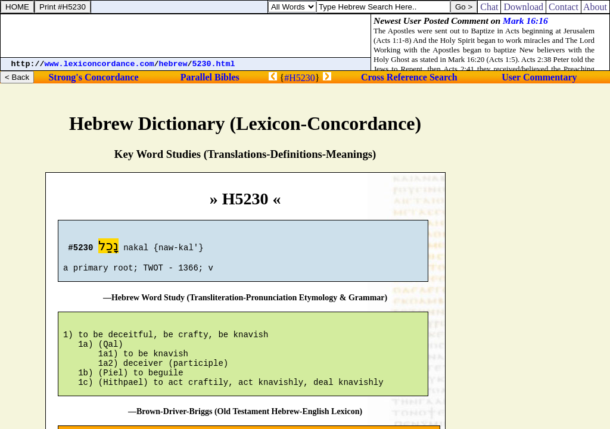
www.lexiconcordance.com (99, 64)
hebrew (173, 64)
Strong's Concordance (93, 77)
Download (523, 7)
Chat (489, 7)
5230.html (213, 64)
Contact (563, 7)
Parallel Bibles (209, 77)
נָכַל (108, 247)
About (595, 7)
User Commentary (539, 77)
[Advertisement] (185, 36)
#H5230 (299, 78)
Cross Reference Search (409, 77)
